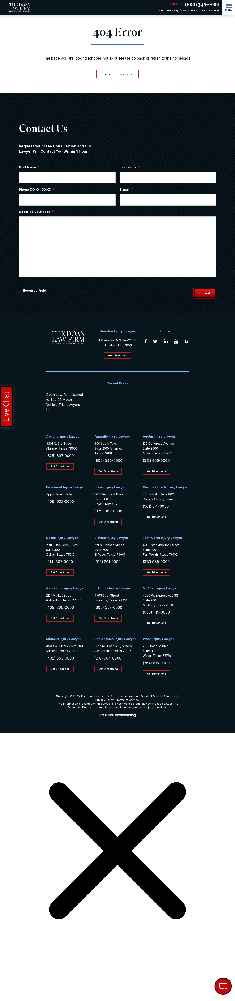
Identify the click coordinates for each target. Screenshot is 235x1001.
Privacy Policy (104, 699)
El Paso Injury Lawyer (111, 538)
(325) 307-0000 (60, 456)
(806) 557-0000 (108, 607)
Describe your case (36, 212)
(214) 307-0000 (59, 562)
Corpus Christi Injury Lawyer (165, 487)
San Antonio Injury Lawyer (115, 639)
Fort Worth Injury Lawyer (163, 538)
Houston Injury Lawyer (118, 331)
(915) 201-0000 (107, 562)
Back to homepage (118, 74)
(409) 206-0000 (60, 607)
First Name (29, 167)
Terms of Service (127, 699)
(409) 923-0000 (60, 501)
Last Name (130, 167)
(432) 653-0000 (60, 658)
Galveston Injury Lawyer (65, 588)
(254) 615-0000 (156, 663)
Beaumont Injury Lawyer (65, 487)
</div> (31, 984)
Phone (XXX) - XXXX (37, 189)
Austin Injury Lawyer (159, 436)
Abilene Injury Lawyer (63, 436)
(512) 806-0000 (156, 461)
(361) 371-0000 (156, 506)
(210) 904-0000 (107, 658)
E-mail (126, 189)
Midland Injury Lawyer (63, 639)
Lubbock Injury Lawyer (112, 588)
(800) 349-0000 (202, 5)
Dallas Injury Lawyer (62, 538)
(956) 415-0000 (156, 612)
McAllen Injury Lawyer (160, 588)
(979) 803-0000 (108, 511)
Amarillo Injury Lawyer (112, 436)
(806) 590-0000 (108, 461)
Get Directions (117, 355)
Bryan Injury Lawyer (110, 487)
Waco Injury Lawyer (158, 639)
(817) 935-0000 (156, 562)
